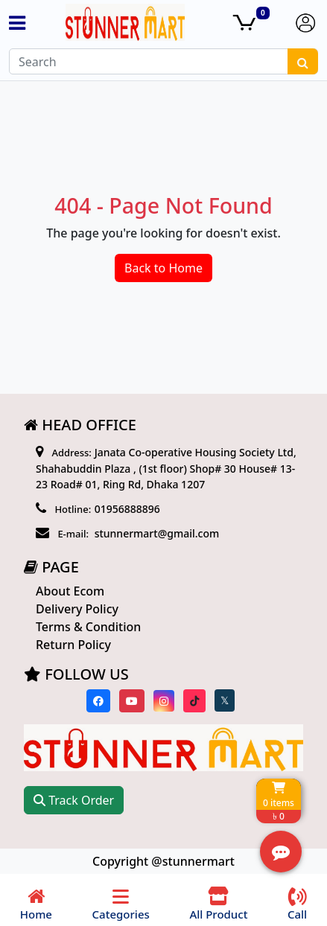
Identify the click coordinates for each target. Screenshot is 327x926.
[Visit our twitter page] (225, 700)
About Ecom (70, 591)
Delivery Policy (77, 609)
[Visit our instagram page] (163, 701)
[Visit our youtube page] (132, 700)
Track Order (74, 800)
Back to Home (163, 268)
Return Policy (73, 644)
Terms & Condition (88, 627)
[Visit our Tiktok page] (194, 700)
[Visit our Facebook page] (98, 700)
